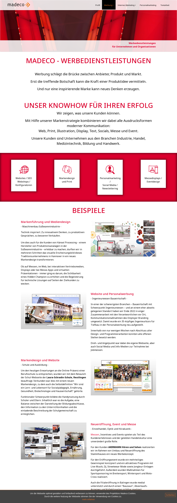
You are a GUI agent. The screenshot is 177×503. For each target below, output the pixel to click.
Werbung (109, 5)
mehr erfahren (88, 499)
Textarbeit (164, 5)
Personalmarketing (148, 5)
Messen (95, 434)
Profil (97, 5)
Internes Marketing (127, 5)
